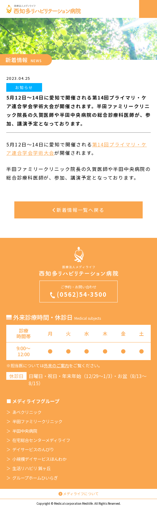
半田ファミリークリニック (37, 421)
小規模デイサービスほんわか (39, 459)
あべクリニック (26, 412)
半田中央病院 (24, 431)
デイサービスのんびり (33, 449)
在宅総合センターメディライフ (41, 440)
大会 (49, 152)
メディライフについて (80, 493)
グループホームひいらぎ (35, 478)
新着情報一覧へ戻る (78, 209)
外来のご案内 (56, 365)
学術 (38, 152)
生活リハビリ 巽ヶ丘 (31, 468)
